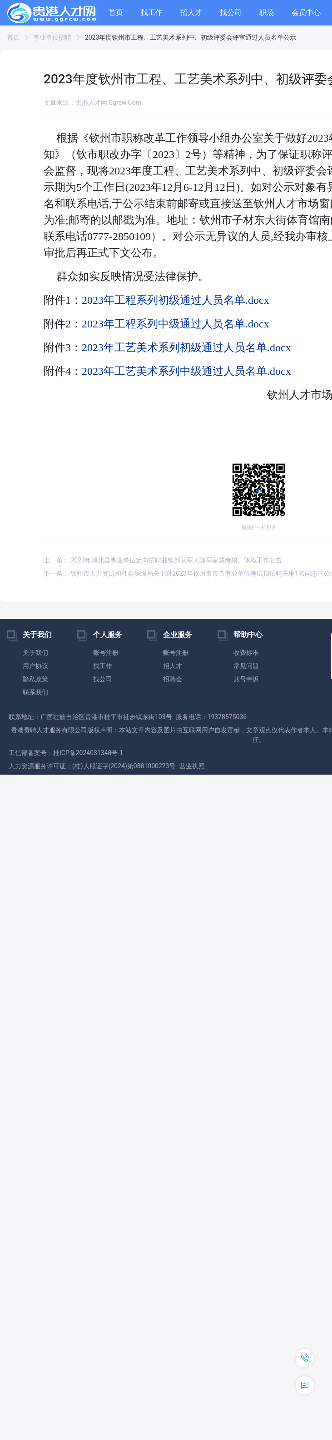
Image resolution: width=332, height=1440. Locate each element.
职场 (266, 12)
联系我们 (35, 692)
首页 (116, 12)
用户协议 (35, 665)
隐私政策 (35, 679)
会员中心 (306, 12)
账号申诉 (246, 679)
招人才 (191, 12)
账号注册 (106, 652)
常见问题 (246, 665)
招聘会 (172, 679)
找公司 (231, 12)
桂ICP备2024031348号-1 (88, 752)
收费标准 (246, 652)
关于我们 (35, 652)
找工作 (152, 12)
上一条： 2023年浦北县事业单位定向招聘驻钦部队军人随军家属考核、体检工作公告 (163, 560)
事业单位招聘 (52, 37)
